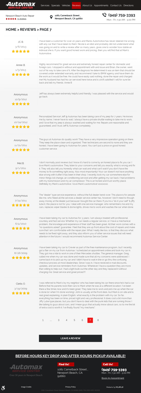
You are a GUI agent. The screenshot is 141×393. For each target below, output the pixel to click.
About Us (87, 5)
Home (11, 29)
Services (45, 5)
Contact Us (116, 5)
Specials (55, 5)
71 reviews (21, 19)
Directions (129, 5)
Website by (114, 387)
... (51, 320)
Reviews (76, 5)
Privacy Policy (70, 387)
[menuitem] (45, 5)
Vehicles (66, 5)
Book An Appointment (113, 378)
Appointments (101, 5)
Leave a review (70, 338)
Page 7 (46, 29)
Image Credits (26, 387)
